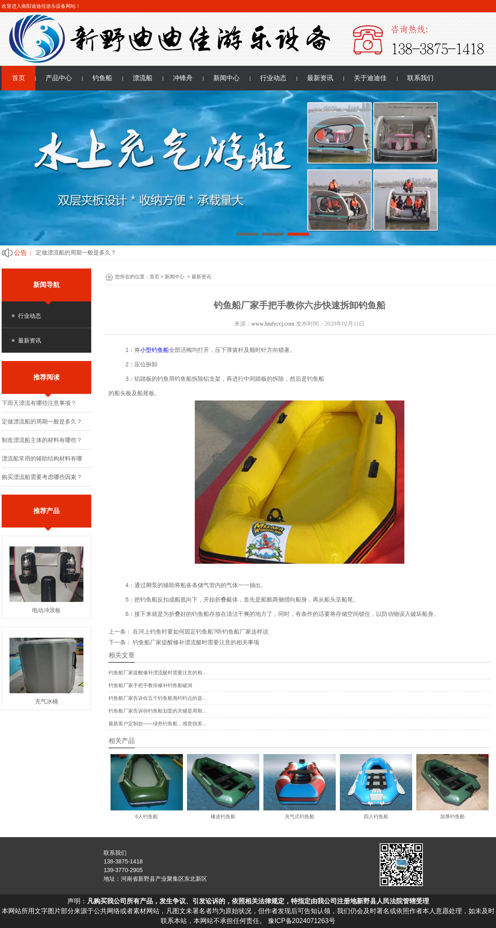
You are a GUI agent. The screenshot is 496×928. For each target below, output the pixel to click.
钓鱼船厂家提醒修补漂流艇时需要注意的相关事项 (195, 642)
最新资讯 (320, 77)
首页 (18, 77)
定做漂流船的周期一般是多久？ (76, 252)
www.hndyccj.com (273, 324)
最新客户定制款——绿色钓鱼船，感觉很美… (157, 724)
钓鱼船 (102, 77)
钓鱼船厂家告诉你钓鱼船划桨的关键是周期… (157, 711)
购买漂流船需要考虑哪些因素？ (42, 477)
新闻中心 (226, 77)
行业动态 (273, 77)
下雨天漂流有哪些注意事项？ (39, 403)
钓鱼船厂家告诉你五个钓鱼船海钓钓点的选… (157, 698)
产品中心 (59, 77)
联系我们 (420, 77)
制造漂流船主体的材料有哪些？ (42, 440)
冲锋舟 (183, 77)
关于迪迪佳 (370, 77)
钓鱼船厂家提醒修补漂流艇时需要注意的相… (157, 673)
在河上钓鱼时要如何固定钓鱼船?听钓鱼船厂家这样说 (200, 631)
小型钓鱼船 (154, 350)
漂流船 (142, 77)
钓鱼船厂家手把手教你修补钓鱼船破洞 (150, 685)
